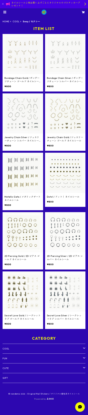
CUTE (6, 368)
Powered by (44, 399)
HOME (6, 21)
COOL (16, 21)
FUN (5, 358)
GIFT (5, 378)
